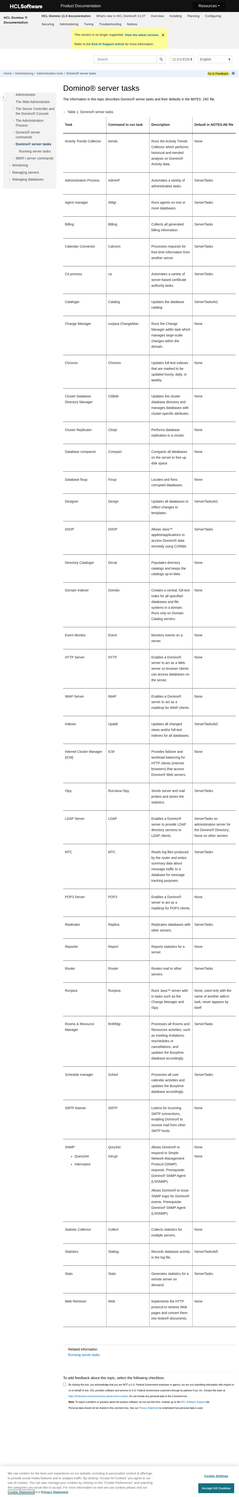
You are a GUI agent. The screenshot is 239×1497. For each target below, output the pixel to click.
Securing (48, 24)
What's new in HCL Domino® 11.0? (120, 16)
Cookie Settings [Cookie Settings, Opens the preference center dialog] (216, 1478)
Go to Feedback (218, 73)
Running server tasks (35, 151)
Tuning (88, 24)
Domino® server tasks (81, 73)
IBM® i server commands (34, 158)
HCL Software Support (193, 1402)
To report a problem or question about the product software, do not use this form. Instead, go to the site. (139, 1402)
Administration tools (50, 73)
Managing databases (28, 179)
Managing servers (25, 172)
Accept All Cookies (216, 1490)
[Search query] (130, 59)
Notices (132, 24)
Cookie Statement (21, 1495)
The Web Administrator (33, 102)
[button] (14, 102)
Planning (193, 16)
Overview (157, 16)
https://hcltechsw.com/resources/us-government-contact (98, 1396)
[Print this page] (233, 73)
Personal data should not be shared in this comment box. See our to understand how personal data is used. (136, 1408)
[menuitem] (66, 16)
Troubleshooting (110, 24)
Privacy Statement (149, 1408)
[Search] (161, 59)
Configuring (213, 16)
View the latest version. (141, 35)
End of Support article (108, 44)
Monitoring (20, 165)
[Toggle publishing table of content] (3, 97)
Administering (68, 24)
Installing (175, 16)
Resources (207, 6)
